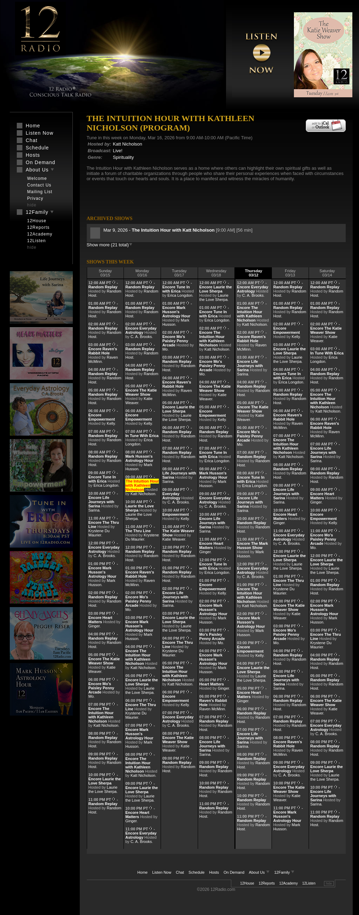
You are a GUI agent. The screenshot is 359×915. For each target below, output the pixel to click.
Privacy (35, 198)
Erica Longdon (105, 485)
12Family (284, 872)
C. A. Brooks (104, 556)
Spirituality (123, 157)
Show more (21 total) (110, 244)
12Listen (309, 883)
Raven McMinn (212, 709)
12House (247, 883)
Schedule (197, 872)
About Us (259, 872)
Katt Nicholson (127, 144)
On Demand (234, 872)
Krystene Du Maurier (99, 533)
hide (329, 883)
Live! (117, 150)
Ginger (94, 626)
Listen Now (161, 872)
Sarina (94, 510)
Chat (180, 872)
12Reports (267, 883)
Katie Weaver (173, 539)
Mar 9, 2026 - (160, 230)
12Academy (288, 883)
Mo (91, 696)
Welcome (37, 178)
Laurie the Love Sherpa (103, 789)
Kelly (111, 423)
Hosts (214, 872)
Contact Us (39, 185)
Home (143, 872)
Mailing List (39, 191)
